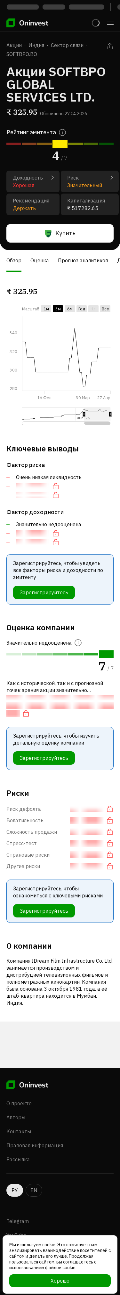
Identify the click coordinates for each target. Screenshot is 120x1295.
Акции (14, 45)
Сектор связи (67, 45)
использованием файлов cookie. (42, 1267)
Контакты (18, 1131)
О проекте (19, 1103)
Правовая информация (34, 1145)
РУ (15, 1190)
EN (33, 1190)
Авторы (15, 1117)
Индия (36, 45)
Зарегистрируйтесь (44, 592)
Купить (60, 233)
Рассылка (18, 1159)
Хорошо (60, 1280)
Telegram (17, 1221)
